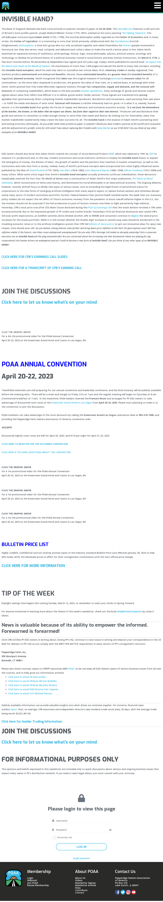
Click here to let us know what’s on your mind (53, 303)
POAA (71, 669)
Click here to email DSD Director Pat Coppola (33, 690)
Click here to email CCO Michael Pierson (30, 694)
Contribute (81, 891)
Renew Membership (38, 886)
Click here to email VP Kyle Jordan (27, 678)
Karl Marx (65, 171)
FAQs (78, 888)
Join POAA (32, 883)
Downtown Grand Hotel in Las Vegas (71, 403)
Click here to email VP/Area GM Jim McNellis (32, 682)
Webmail (32, 881)
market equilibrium (92, 91)
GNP (111, 154)
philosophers (26, 46)
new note (124, 29)
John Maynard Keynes (97, 171)
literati (127, 46)
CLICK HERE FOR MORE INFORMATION (37, 567)
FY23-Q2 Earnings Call (100, 208)
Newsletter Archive (85, 886)
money (116, 79)
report (14, 710)
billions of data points (101, 225)
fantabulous (122, 42)
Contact (79, 893)
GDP (151, 154)
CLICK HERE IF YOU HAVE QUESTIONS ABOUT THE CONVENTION (36, 453)
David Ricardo (37, 171)
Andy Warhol (103, 129)
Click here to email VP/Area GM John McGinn (32, 686)
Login (30, 879)
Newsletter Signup (85, 883)
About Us (80, 879)
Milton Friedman (133, 171)
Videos (78, 881)
